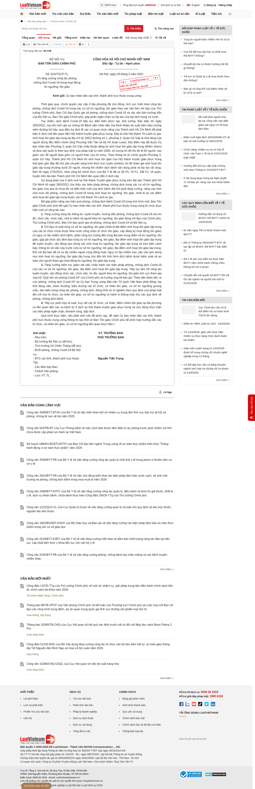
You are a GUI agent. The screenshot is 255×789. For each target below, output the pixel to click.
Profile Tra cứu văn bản (36, 711)
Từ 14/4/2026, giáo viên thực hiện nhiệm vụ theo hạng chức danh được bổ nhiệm (205, 336)
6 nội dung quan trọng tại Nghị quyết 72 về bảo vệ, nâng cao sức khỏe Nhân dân (207, 182)
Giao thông (33, 615)
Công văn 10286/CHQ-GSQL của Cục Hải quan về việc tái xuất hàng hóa (73, 663)
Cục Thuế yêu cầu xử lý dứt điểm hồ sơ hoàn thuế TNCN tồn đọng (213, 311)
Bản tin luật (156, 13)
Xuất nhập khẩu (35, 634)
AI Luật (200, 13)
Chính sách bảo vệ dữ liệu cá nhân (141, 724)
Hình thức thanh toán (134, 705)
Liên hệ (28, 718)
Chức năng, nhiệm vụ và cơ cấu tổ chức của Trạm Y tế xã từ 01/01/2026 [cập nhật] (205, 153)
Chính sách (57, 595)
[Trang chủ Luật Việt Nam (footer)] (37, 743)
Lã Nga (165, 392)
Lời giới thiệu (31, 698)
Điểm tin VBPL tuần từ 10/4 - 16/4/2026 (207, 323)
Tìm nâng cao (164, 28)
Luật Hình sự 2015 (92, 785)
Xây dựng (45, 615)
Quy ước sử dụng (132, 711)
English (193, 5)
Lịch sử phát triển (33, 705)
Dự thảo (85, 13)
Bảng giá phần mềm (133, 698)
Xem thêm (167, 569)
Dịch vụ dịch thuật (83, 718)
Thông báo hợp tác (132, 731)
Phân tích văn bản (83, 705)
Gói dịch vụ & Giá (170, 5)
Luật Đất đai (73, 785)
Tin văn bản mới (107, 13)
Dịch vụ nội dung (82, 724)
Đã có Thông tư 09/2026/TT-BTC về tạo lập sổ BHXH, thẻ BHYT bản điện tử (205, 246)
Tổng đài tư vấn (81, 731)
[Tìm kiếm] (133, 28)
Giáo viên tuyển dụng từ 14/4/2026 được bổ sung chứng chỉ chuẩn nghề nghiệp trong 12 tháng (205, 352)
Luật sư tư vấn (179, 13)
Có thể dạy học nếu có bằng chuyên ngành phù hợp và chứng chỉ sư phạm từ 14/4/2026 (206, 368)
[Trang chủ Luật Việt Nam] (35, 5)
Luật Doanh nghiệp (54, 785)
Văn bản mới (37, 13)
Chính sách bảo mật (133, 718)
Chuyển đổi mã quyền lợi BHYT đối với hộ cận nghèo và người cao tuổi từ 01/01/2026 (206, 279)
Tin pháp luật (133, 13)
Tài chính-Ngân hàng (38, 595)
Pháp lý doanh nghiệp (85, 711)
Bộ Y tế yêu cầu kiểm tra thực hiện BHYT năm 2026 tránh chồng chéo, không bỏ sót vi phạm (204, 262)
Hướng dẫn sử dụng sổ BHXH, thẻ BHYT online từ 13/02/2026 (214, 217)
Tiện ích (216, 13)
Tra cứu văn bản (63, 13)
